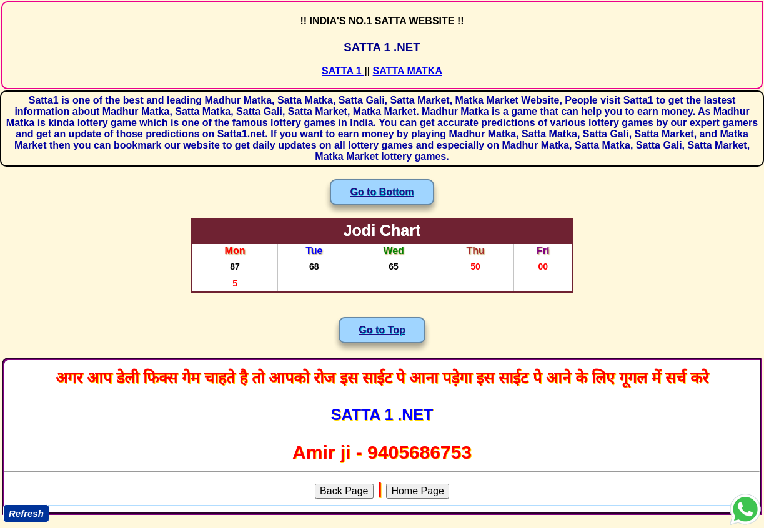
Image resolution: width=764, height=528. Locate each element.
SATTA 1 (343, 71)
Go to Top (382, 330)
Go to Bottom (382, 192)
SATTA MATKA (407, 71)
